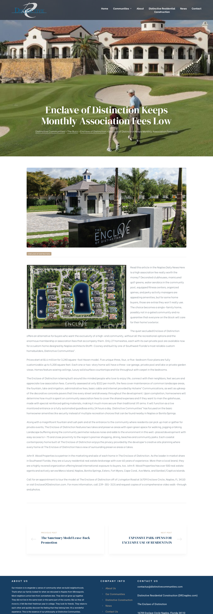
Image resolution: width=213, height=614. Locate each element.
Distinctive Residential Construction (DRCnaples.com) (167, 530)
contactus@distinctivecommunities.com (160, 522)
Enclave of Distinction (39, 187)
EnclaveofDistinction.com (164, 565)
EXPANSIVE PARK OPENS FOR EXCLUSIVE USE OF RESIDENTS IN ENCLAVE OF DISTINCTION (147, 473)
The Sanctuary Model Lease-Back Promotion (65, 473)
